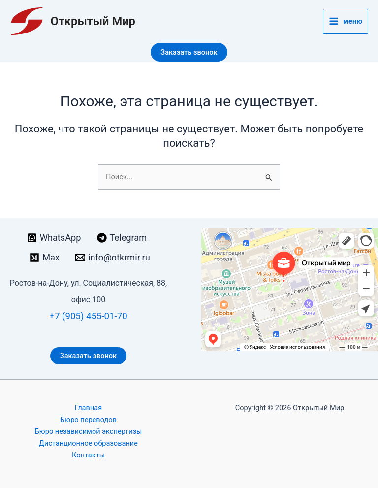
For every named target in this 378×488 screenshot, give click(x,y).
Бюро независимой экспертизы (88, 431)
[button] (189, 52)
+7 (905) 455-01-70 (88, 316)
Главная (88, 407)
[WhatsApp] (54, 238)
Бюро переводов (88, 419)
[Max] (44, 257)
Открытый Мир (93, 21)
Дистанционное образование (88, 443)
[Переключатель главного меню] (345, 21)
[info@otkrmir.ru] (112, 257)
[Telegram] (122, 238)
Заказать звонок (88, 355)
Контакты (88, 455)
